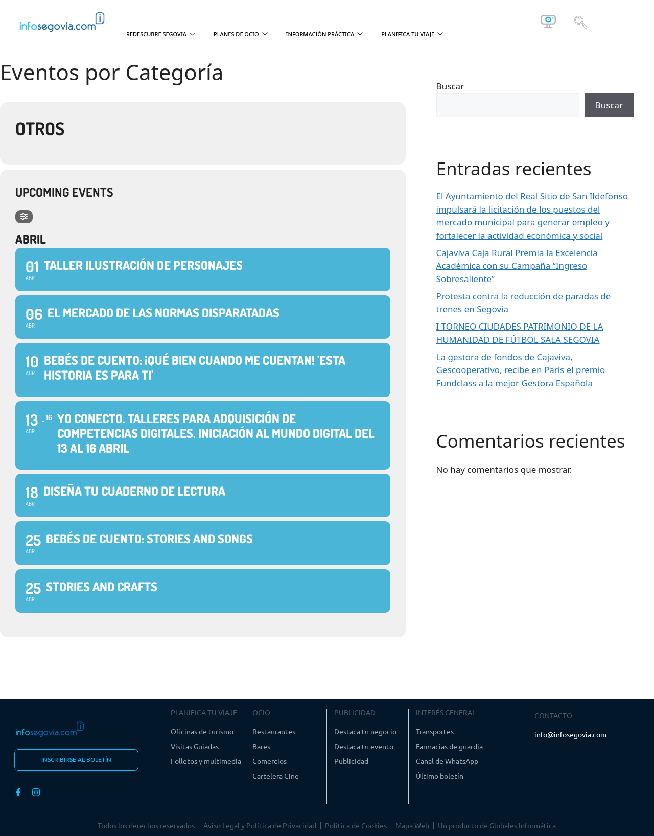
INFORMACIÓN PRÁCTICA (324, 34)
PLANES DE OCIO (241, 34)
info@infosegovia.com (570, 734)
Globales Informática (522, 825)
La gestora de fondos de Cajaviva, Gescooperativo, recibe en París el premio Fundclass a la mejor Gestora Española (520, 370)
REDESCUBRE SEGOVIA (160, 34)
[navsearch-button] (580, 21)
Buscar (450, 86)
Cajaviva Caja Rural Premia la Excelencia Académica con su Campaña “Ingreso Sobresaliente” (517, 266)
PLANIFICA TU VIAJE (412, 34)
